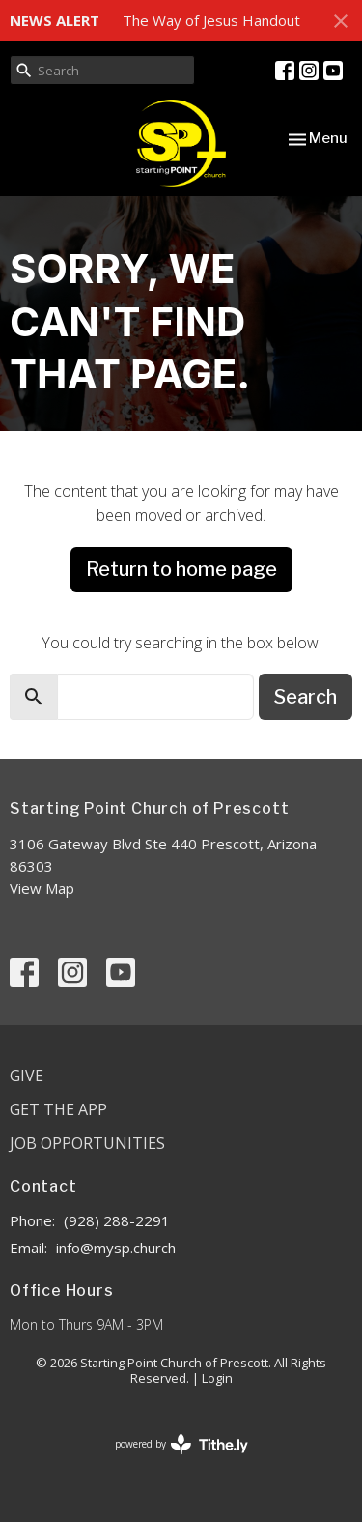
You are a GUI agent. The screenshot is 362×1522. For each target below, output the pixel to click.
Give (26, 1075)
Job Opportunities (87, 1143)
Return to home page (181, 569)
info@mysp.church (116, 1247)
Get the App (58, 1109)
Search (305, 696)
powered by (181, 1444)
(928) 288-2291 (117, 1220)
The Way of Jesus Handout (211, 20)
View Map (42, 888)
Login (217, 1378)
